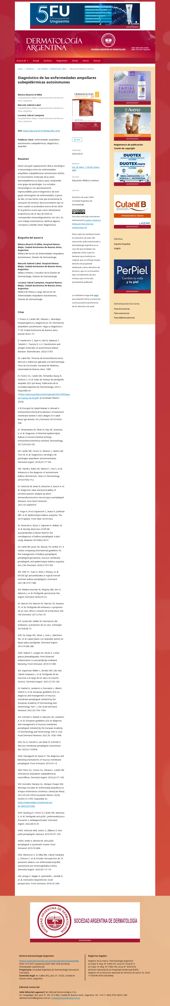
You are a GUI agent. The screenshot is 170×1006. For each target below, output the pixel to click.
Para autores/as (121, 313)
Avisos (86, 60)
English (117, 248)
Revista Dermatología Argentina (36, 955)
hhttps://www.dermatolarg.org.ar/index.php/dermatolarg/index (49, 960)
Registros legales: (97, 955)
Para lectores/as (122, 308)
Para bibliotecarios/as (124, 317)
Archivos (48, 60)
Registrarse (61, 60)
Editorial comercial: (29, 987)
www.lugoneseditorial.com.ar (66, 998)
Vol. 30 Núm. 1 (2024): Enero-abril (51, 68)
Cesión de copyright (124, 148)
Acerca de (22, 60)
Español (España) (122, 244)
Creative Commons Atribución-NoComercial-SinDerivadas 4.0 (86, 224)
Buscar (97, 60)
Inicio (20, 68)
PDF (78, 139)
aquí (96, 295)
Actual (36, 60)
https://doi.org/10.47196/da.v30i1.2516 (41, 130)
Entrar (75, 60)
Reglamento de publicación (128, 144)
